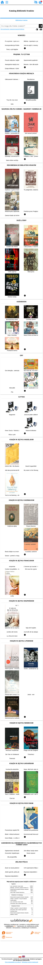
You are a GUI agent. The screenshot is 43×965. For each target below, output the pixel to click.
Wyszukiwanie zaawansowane (10, 29)
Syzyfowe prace (13, 911)
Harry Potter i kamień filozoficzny (17, 892)
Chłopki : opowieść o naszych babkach (18, 898)
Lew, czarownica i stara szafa (16, 886)
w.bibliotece (10, 926)
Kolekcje (21, 29)
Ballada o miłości (14, 914)
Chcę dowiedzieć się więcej (13, 962)
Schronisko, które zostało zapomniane (18, 903)
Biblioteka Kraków (21, 20)
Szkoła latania (13, 890)
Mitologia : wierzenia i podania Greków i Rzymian (20, 887)
